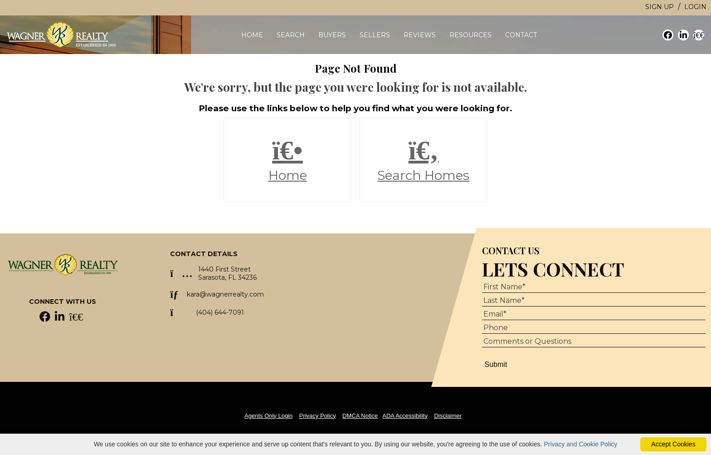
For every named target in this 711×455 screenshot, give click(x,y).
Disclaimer (448, 415)
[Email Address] (594, 314)
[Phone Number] (594, 328)
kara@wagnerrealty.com (225, 294)
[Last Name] (594, 301)
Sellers (375, 35)
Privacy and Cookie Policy (580, 444)
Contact (521, 35)
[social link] (667, 35)
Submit (496, 364)
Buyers (332, 35)
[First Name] (594, 287)
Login (695, 7)
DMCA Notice (360, 415)
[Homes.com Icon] (76, 318)
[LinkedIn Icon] (60, 318)
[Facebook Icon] (45, 318)
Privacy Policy (317, 415)
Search (291, 35)
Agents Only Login (268, 415)
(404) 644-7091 (220, 312)
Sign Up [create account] (659, 7)
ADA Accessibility (405, 415)
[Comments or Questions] (594, 341)
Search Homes (423, 160)
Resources (470, 35)
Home (252, 35)
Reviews (420, 35)
